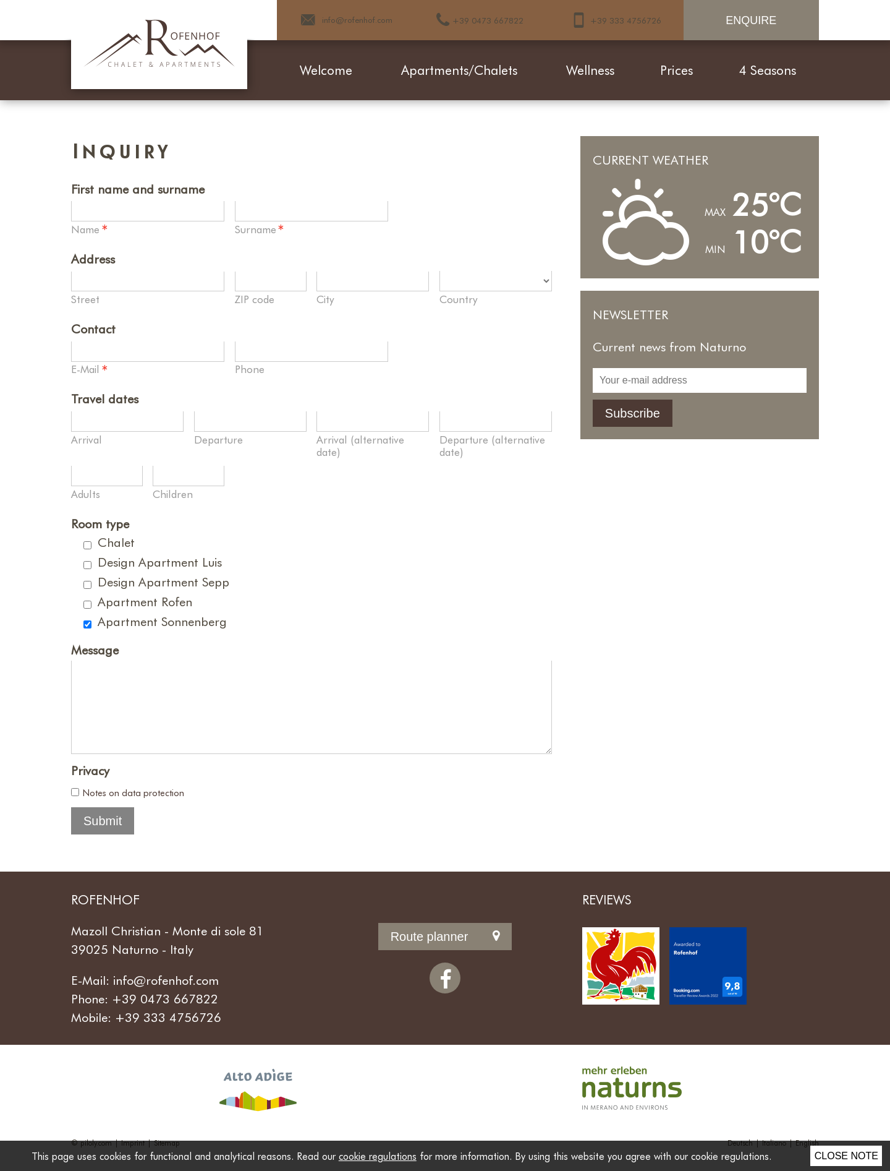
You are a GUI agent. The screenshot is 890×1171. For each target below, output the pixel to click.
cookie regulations (378, 1155)
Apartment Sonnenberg (162, 621)
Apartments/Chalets (459, 70)
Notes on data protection (133, 810)
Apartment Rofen (145, 601)
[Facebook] (445, 995)
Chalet (116, 541)
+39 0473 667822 (165, 1016)
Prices (676, 70)
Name (89, 229)
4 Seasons (767, 70)
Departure (218, 439)
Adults (85, 493)
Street (85, 299)
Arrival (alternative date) (360, 445)
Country (458, 299)
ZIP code (254, 299)
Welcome (326, 70)
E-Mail (89, 369)
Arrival (86, 439)
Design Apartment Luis (160, 561)
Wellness (590, 70)
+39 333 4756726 (168, 1034)
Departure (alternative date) (492, 445)
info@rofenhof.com (166, 997)
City (325, 299)
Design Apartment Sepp (163, 581)
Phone (250, 368)
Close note (846, 1156)
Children (173, 493)
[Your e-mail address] (700, 380)
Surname (260, 229)
